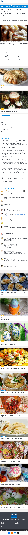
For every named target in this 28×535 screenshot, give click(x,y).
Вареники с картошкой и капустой (13, 392)
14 (7, 15)
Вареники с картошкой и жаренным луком (13, 293)
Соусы (2, 527)
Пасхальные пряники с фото (10, 461)
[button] (26, 1)
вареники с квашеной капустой (6, 44)
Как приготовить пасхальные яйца (12, 507)
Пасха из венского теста (9, 111)
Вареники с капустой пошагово (11, 438)
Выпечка (2, 522)
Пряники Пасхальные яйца (10, 415)
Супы (16, 527)
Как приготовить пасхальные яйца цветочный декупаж (13, 343)
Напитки (2, 526)
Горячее (16, 522)
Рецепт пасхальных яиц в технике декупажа (13, 369)
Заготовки (17, 523)
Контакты (25, 530)
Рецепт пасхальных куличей (10, 484)
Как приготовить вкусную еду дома (2, 1)
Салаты (16, 526)
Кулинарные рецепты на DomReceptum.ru (14, 515)
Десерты (2, 523)
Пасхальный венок (7, 87)
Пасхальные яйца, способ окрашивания (9, 318)
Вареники (3, 290)
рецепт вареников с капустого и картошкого (17, 17)
